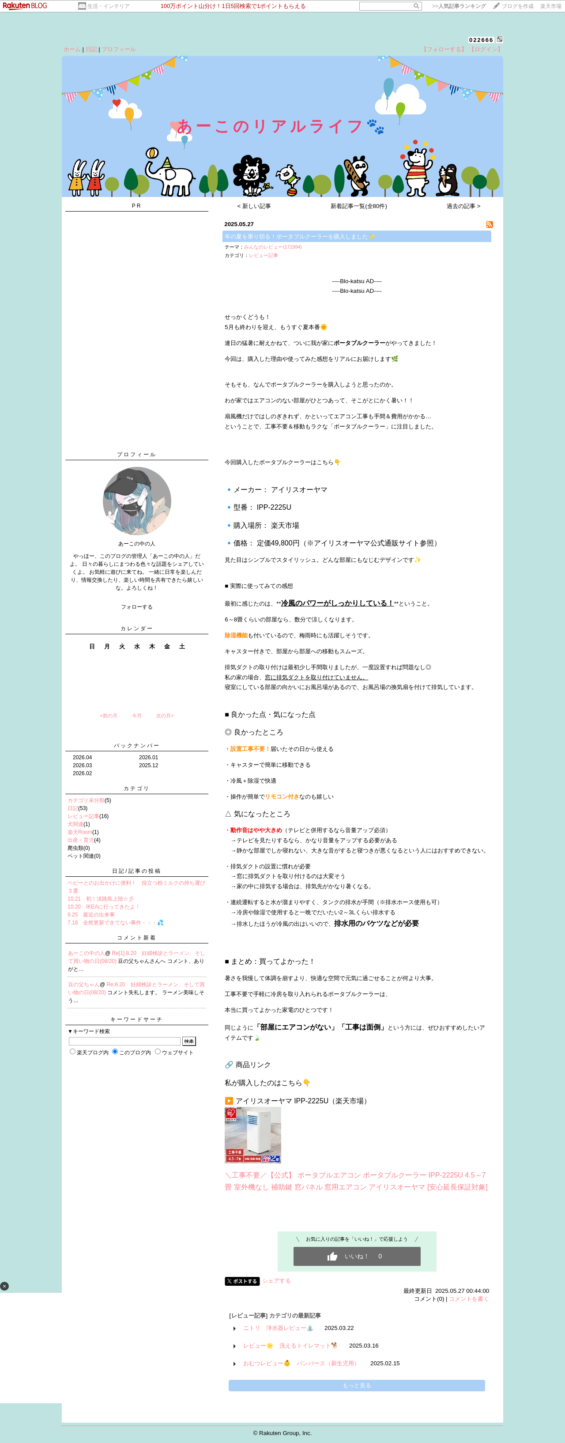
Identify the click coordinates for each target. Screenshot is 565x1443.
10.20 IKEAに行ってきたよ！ (104, 907)
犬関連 (75, 824)
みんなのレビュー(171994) (273, 247)
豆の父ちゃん (84, 984)
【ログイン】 (486, 49)
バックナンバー (137, 745)
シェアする (276, 1280)
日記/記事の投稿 (136, 871)
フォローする (137, 607)
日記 (91, 49)
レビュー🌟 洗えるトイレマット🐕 (291, 1345)
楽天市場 (550, 6)
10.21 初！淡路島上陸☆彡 (101, 899)
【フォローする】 (444, 49)
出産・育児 (81, 840)
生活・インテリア (108, 6)
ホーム (72, 49)
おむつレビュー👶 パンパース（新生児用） (301, 1363)
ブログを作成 (518, 6)
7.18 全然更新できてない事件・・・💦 (116, 923)
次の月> (164, 715)
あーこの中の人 (86, 953)
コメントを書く (469, 1298)
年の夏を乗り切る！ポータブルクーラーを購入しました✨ (300, 236)
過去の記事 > (464, 206)
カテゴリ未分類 (86, 800)
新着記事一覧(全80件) (359, 206)
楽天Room (80, 832)
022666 (481, 40)
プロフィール (119, 49)
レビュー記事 (83, 816)
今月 (137, 715)
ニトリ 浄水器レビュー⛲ (278, 1328)
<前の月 (108, 715)
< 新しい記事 (254, 206)
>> (459, 6)
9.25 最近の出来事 (91, 915)
